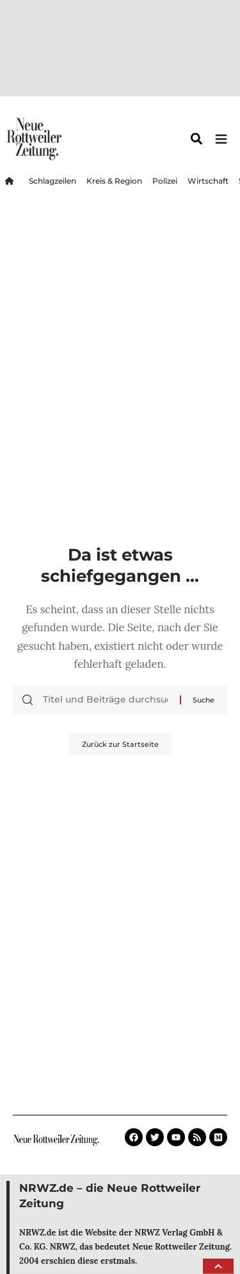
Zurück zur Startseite (120, 744)
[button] (218, 1266)
